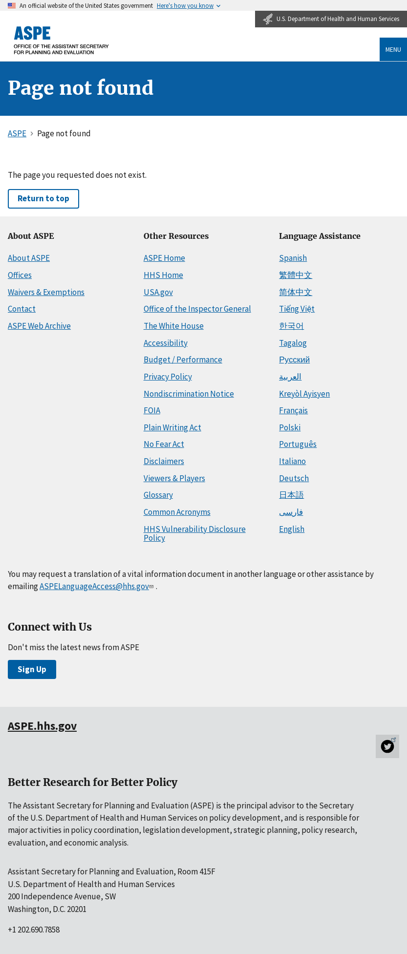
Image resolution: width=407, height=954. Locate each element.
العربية (290, 376)
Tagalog (293, 343)
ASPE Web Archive (39, 325)
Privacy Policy (168, 376)
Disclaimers (164, 461)
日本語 (291, 494)
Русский (294, 359)
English (291, 529)
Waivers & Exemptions (46, 292)
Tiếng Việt (297, 308)
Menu (393, 49)
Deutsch (294, 478)
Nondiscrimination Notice (189, 393)
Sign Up (32, 669)
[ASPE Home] (61, 40)
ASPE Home (164, 258)
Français (293, 410)
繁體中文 (295, 275)
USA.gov (158, 292)
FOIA (152, 410)
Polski (289, 427)
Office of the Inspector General (197, 308)
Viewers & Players (174, 478)
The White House (174, 325)
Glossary (158, 494)
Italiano (292, 461)
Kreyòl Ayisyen (304, 393)
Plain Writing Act (172, 427)
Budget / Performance (183, 359)
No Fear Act (164, 444)
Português (298, 444)
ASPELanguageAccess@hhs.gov (97, 586)
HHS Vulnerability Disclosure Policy (195, 534)
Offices (20, 275)
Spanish (293, 258)
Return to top (43, 198)
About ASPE (29, 258)
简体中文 (295, 292)
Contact (22, 308)
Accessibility (166, 343)
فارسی (291, 512)
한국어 (291, 325)
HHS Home (163, 275)
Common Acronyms (177, 512)
